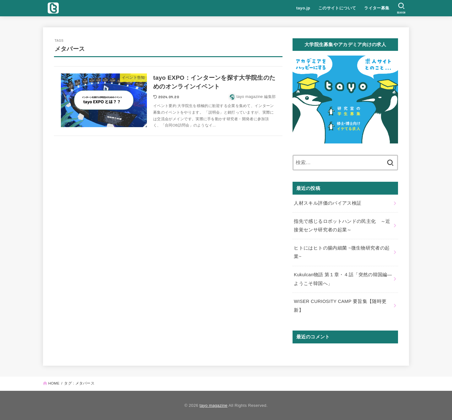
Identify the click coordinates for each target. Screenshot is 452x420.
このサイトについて (337, 8)
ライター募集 (376, 8)
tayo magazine (214, 405)
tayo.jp (303, 8)
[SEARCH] (401, 8)
